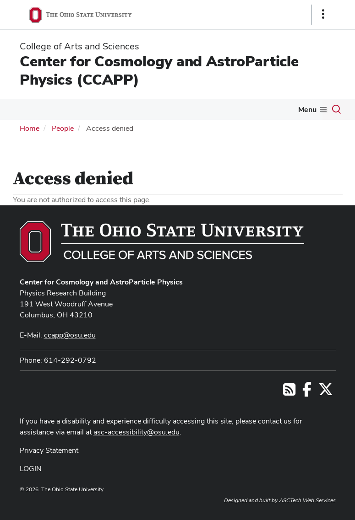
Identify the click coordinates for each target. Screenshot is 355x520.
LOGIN (31, 468)
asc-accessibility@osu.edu (136, 432)
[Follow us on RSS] (289, 392)
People (63, 128)
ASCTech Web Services (307, 500)
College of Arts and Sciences (79, 46)
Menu (307, 109)
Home (29, 128)
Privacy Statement (49, 450)
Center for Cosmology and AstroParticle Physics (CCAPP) (159, 70)
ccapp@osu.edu (70, 335)
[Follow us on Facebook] (306, 392)
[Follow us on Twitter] (325, 392)
